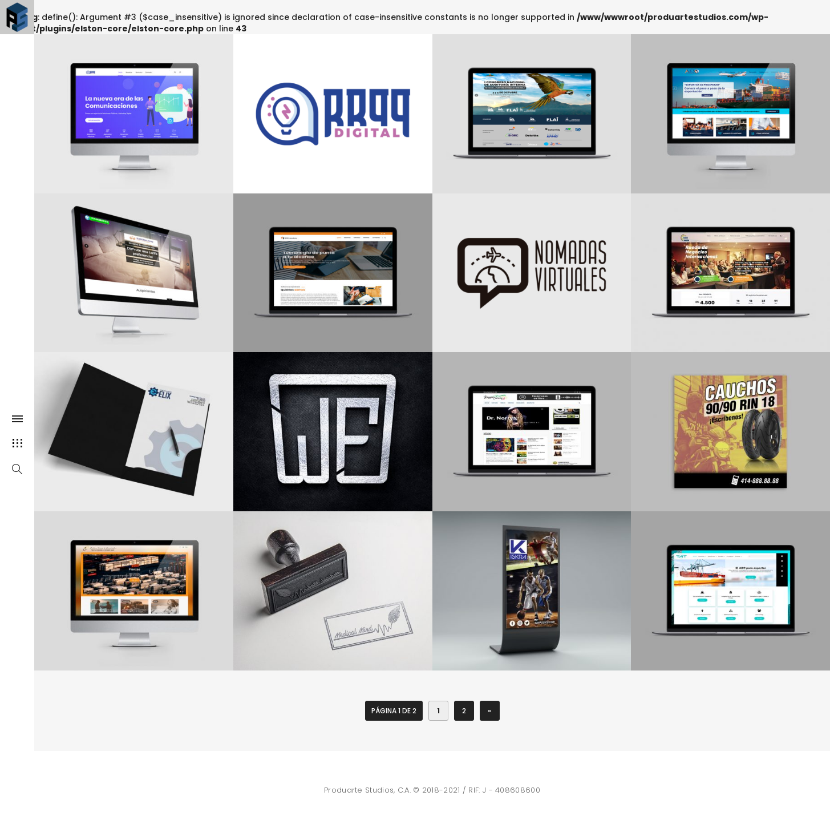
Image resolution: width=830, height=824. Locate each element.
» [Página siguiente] (489, 711)
